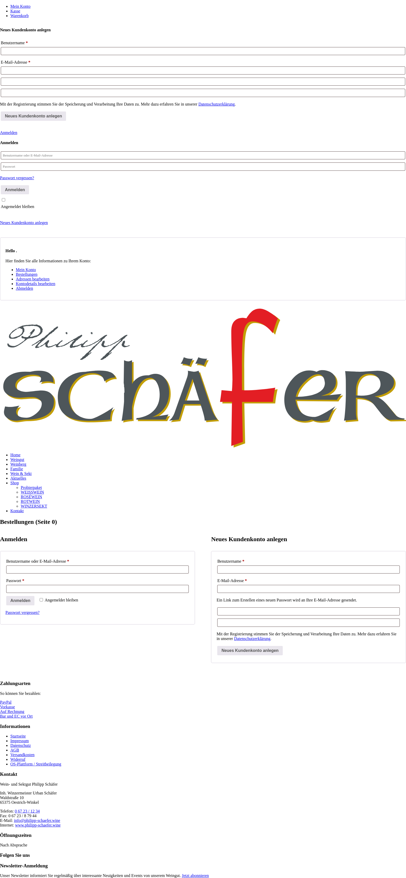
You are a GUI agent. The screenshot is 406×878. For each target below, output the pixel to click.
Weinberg (18, 464)
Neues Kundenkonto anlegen (24, 222)
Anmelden (8, 132)
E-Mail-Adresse (15, 62)
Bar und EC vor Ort (16, 716)
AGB (14, 750)
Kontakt (17, 511)
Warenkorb (19, 15)
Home (15, 455)
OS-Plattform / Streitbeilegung (35, 764)
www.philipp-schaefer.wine (38, 825)
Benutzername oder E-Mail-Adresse (47, 560)
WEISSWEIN (32, 492)
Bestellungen (27, 274)
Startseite (18, 736)
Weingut (17, 459)
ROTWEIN (30, 501)
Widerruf (17, 759)
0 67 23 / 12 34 (27, 811)
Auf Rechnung (12, 711)
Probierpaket (31, 487)
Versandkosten (22, 755)
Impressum (19, 741)
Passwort (25, 580)
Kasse (15, 11)
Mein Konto (20, 6)
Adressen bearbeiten (32, 279)
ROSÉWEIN (31, 497)
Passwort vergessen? (17, 178)
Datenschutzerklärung (216, 104)
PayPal (5, 702)
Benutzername (14, 43)
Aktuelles (18, 478)
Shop (14, 483)
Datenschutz (20, 745)
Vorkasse (7, 707)
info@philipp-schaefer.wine (37, 820)
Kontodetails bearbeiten (35, 283)
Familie (16, 469)
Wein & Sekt (21, 473)
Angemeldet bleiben (17, 206)
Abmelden (24, 288)
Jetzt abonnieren (195, 875)
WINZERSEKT (34, 506)
